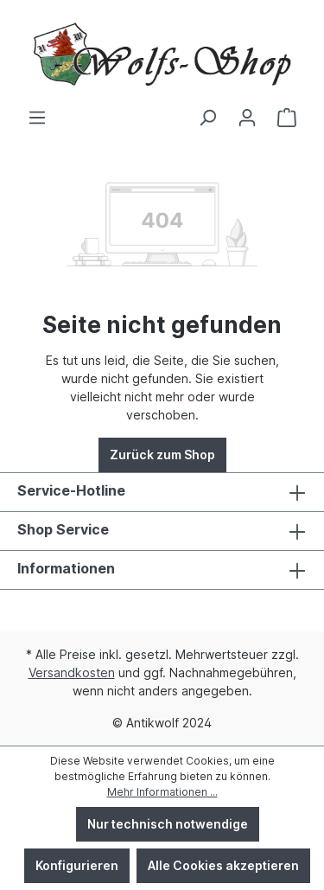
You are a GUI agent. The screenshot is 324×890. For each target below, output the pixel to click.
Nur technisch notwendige (167, 823)
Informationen (66, 568)
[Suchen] (207, 117)
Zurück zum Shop (162, 454)
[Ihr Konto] (247, 117)
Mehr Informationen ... (162, 791)
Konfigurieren (76, 865)
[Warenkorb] (287, 117)
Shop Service (63, 529)
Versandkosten (72, 672)
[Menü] (37, 117)
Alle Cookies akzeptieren (223, 865)
